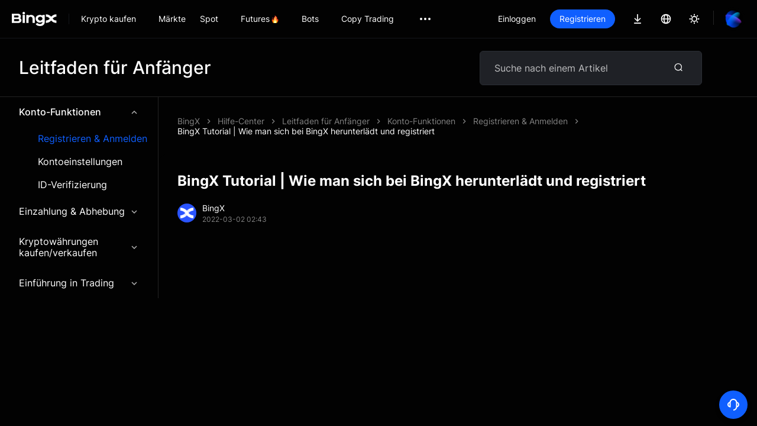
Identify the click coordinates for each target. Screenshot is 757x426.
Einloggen (517, 19)
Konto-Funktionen (79, 112)
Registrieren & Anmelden (92, 138)
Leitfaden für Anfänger (326, 121)
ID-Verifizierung (72, 185)
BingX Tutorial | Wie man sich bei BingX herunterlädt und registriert (306, 131)
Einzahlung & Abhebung (79, 211)
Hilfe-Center (241, 121)
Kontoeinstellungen (80, 161)
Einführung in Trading (79, 283)
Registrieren (582, 19)
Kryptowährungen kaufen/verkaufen (79, 247)
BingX (188, 121)
